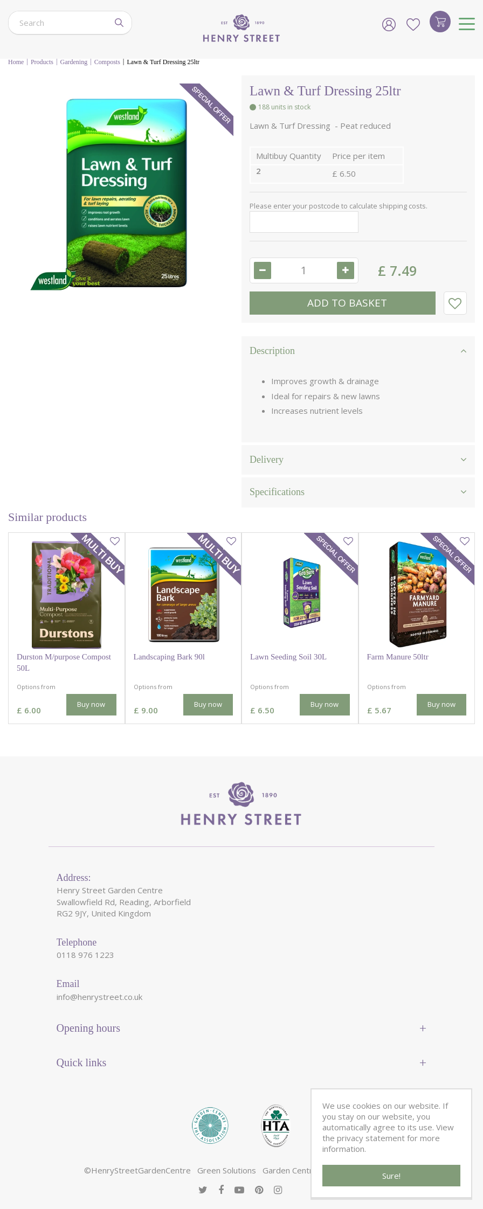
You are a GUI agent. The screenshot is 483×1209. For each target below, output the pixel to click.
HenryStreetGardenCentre (141, 1170)
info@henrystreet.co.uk (99, 996)
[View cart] (440, 21)
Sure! (391, 1175)
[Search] (58, 22)
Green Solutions (226, 1170)
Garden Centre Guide (302, 1170)
